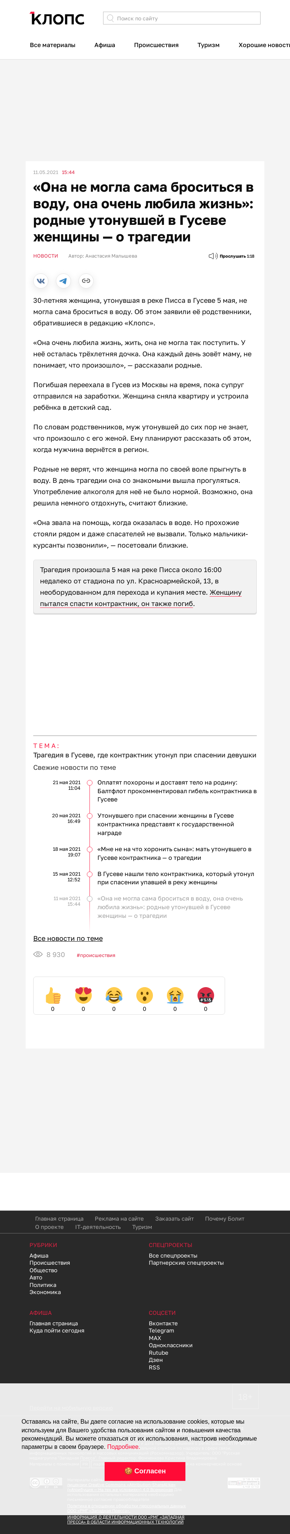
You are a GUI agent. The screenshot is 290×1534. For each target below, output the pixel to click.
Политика (42, 1284)
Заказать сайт (174, 1218)
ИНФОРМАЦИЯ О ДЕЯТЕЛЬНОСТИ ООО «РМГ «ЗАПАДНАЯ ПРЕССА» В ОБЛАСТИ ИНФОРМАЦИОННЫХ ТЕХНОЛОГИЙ (126, 1519)
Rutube (158, 1352)
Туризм (208, 45)
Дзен (156, 1359)
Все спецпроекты (173, 1255)
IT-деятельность (98, 1226)
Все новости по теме (68, 938)
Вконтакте (163, 1323)
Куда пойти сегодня (57, 1330)
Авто (35, 1277)
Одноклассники (171, 1345)
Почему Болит (224, 1218)
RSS (154, 1367)
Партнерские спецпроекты (186, 1262)
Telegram (161, 1330)
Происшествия (156, 45)
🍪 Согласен (145, 1471)
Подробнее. (123, 1447)
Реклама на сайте (119, 1218)
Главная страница (59, 1218)
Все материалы (53, 45)
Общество (43, 1270)
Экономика (45, 1291)
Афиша (104, 45)
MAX (155, 1337)
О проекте (49, 1226)
